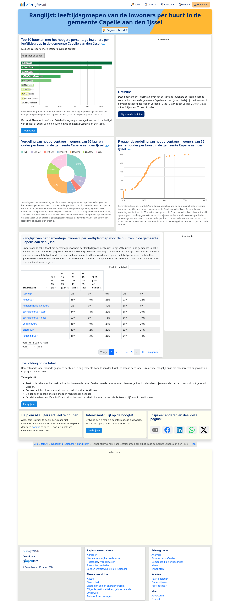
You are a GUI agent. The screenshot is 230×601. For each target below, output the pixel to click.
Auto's (90, 568)
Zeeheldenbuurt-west (34, 301)
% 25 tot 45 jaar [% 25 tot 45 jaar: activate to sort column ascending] (102, 275)
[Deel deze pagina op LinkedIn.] (179, 419)
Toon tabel (29, 130)
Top (194, 433)
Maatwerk (157, 592)
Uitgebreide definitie (131, 114)
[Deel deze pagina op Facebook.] (167, 419)
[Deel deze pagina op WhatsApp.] (191, 419)
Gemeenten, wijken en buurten (104, 547)
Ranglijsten (29, 393)
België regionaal (118, 558)
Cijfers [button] (150, 4)
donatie (36, 416)
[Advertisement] (163, 64)
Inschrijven (94, 419)
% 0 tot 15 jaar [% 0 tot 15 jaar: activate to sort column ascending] (61, 275)
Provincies (92, 554)
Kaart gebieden (160, 568)
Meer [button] (183, 4)
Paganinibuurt (30, 325)
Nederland (105, 554)
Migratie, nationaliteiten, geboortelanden (109, 578)
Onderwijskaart (160, 571)
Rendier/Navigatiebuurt (36, 295)
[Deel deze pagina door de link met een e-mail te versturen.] (155, 419)
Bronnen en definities (163, 547)
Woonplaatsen (107, 551)
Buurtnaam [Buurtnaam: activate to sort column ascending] (29, 277)
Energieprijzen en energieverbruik (105, 575)
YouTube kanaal (160, 595)
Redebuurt (28, 289)
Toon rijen (32, 336)
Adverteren (158, 585)
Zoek (135, 4)
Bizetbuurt (28, 319)
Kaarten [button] (166, 4)
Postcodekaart (159, 575)
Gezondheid (93, 571)
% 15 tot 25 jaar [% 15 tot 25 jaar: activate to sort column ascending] (82, 275)
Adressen (92, 544)
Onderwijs (92, 582)
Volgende (153, 341)
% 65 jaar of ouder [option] (32, 55)
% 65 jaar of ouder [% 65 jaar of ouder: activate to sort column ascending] (144, 275)
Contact (156, 588)
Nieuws (156, 554)
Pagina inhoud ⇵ (115, 30)
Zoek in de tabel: (134, 267)
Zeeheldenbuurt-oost (34, 307)
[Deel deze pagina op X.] (204, 419)
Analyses (156, 544)
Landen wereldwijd (97, 558)
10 (143, 341)
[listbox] (33, 55)
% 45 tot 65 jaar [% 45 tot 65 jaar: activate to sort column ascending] (123, 275)
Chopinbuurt (30, 313)
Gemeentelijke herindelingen (168, 551)
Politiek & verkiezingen (99, 585)
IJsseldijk (27, 283)
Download (201, 4)
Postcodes (92, 551)
